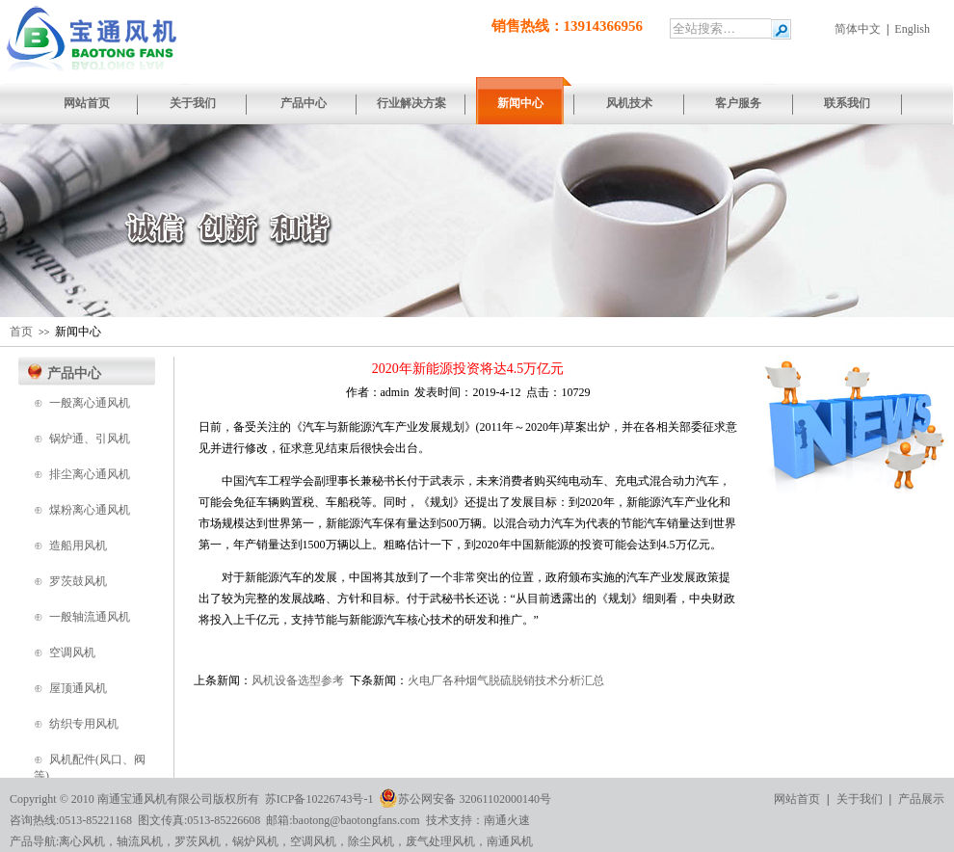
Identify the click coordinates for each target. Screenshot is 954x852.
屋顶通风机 (78, 688)
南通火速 (507, 820)
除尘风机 (371, 841)
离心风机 (82, 841)
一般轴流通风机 (89, 617)
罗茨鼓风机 (78, 581)
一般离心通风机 (89, 403)
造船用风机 (78, 545)
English (912, 29)
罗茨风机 (197, 841)
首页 (21, 331)
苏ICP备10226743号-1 (319, 799)
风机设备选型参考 (298, 680)
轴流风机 (140, 841)
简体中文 (858, 29)
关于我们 (859, 799)
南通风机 (510, 841)
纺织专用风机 (84, 724)
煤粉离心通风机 (89, 510)
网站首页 (797, 799)
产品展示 (921, 799)
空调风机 (72, 652)
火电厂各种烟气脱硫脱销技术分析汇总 (506, 680)
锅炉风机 (255, 841)
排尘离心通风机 (89, 474)
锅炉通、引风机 (89, 438)
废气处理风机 (440, 841)
